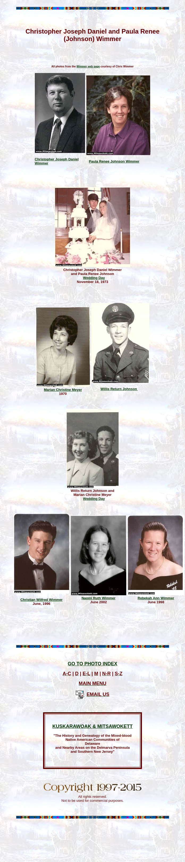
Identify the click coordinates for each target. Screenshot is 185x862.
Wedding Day (94, 278)
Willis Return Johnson (119, 389)
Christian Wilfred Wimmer (41, 600)
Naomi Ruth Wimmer (99, 598)
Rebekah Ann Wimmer (156, 598)
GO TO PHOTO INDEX (92, 663)
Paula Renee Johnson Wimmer (114, 161)
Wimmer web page (88, 66)
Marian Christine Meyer (63, 390)
